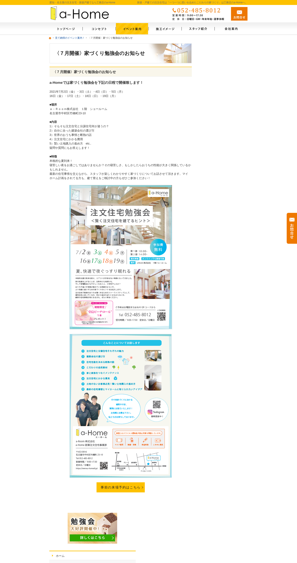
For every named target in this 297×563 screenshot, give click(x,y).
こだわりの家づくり (218, 129)
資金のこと (212, 156)
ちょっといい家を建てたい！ (223, 165)
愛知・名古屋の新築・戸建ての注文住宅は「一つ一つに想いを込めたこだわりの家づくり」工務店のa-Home (165, 555)
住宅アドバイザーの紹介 (220, 244)
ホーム (209, 86)
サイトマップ (213, 289)
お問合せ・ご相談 (216, 271)
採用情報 (210, 253)
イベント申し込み (216, 262)
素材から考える (215, 120)
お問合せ (239, 14)
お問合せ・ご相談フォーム (223, 525)
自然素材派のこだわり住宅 (222, 182)
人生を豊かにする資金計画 (222, 147)
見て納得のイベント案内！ (222, 95)
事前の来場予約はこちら (121, 487)
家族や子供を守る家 (218, 209)
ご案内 (211, 112)
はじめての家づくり (218, 200)
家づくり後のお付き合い (220, 218)
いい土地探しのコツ (218, 138)
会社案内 (210, 227)
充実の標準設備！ (216, 191)
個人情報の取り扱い (218, 280)
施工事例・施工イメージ (220, 174)
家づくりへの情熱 (216, 236)
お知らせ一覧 (213, 104)
